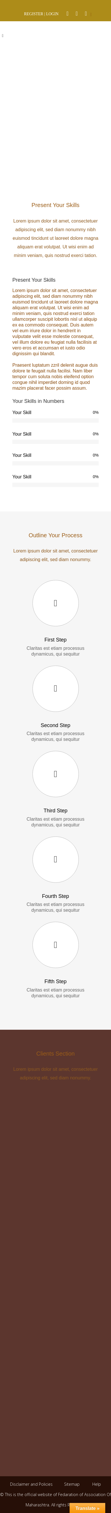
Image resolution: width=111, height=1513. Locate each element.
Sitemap (72, 1484)
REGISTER (33, 14)
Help (96, 1484)
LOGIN (52, 14)
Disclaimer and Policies (32, 1484)
